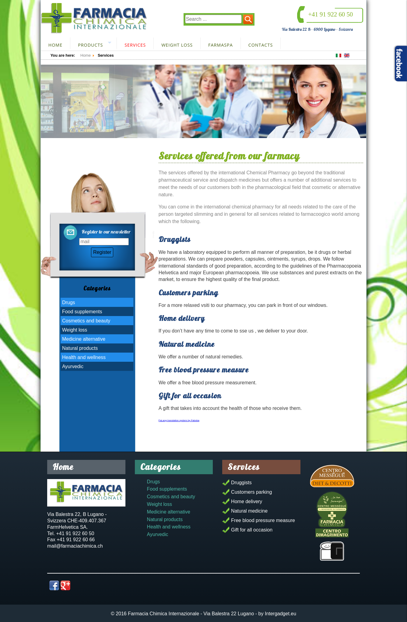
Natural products (80, 348)
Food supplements (82, 311)
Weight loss (177, 45)
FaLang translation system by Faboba (179, 420)
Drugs (68, 302)
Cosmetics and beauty (86, 320)
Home (55, 45)
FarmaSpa (220, 45)
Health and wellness (84, 357)
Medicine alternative (83, 339)
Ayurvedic (72, 366)
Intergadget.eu (280, 613)
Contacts (260, 45)
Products (90, 45)
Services (135, 45)
